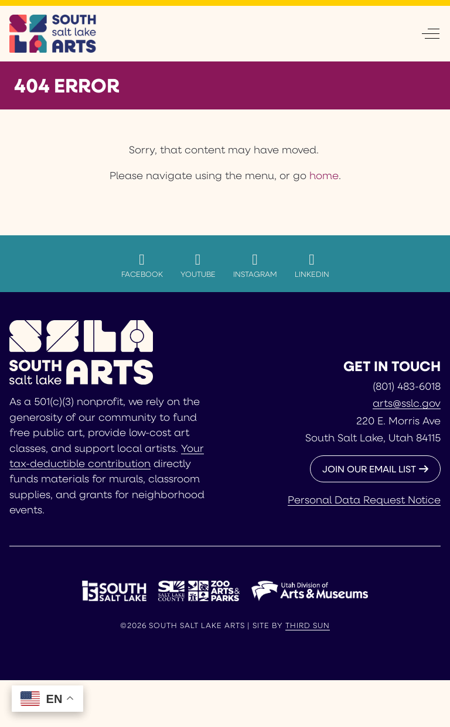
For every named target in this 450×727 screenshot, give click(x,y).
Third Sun (307, 625)
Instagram (255, 265)
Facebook (142, 265)
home (324, 175)
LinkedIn (312, 265)
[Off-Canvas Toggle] (430, 33)
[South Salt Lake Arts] (53, 34)
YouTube (198, 265)
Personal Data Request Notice (364, 499)
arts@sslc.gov (407, 402)
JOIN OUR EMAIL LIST (369, 468)
